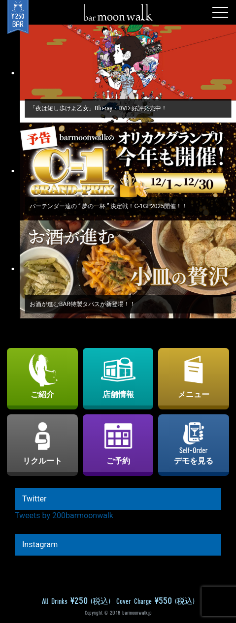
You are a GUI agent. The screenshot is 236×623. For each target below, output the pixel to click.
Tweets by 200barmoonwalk (64, 515)
